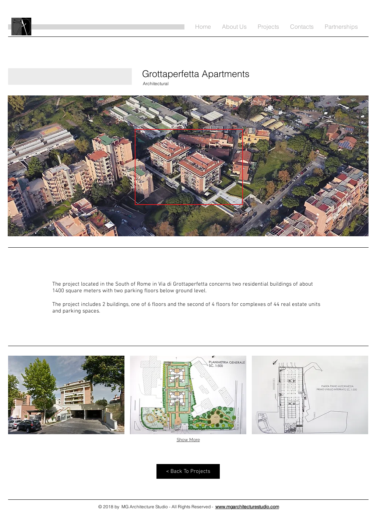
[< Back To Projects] (188, 471)
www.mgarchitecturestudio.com (247, 506)
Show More (188, 439)
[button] (66, 395)
